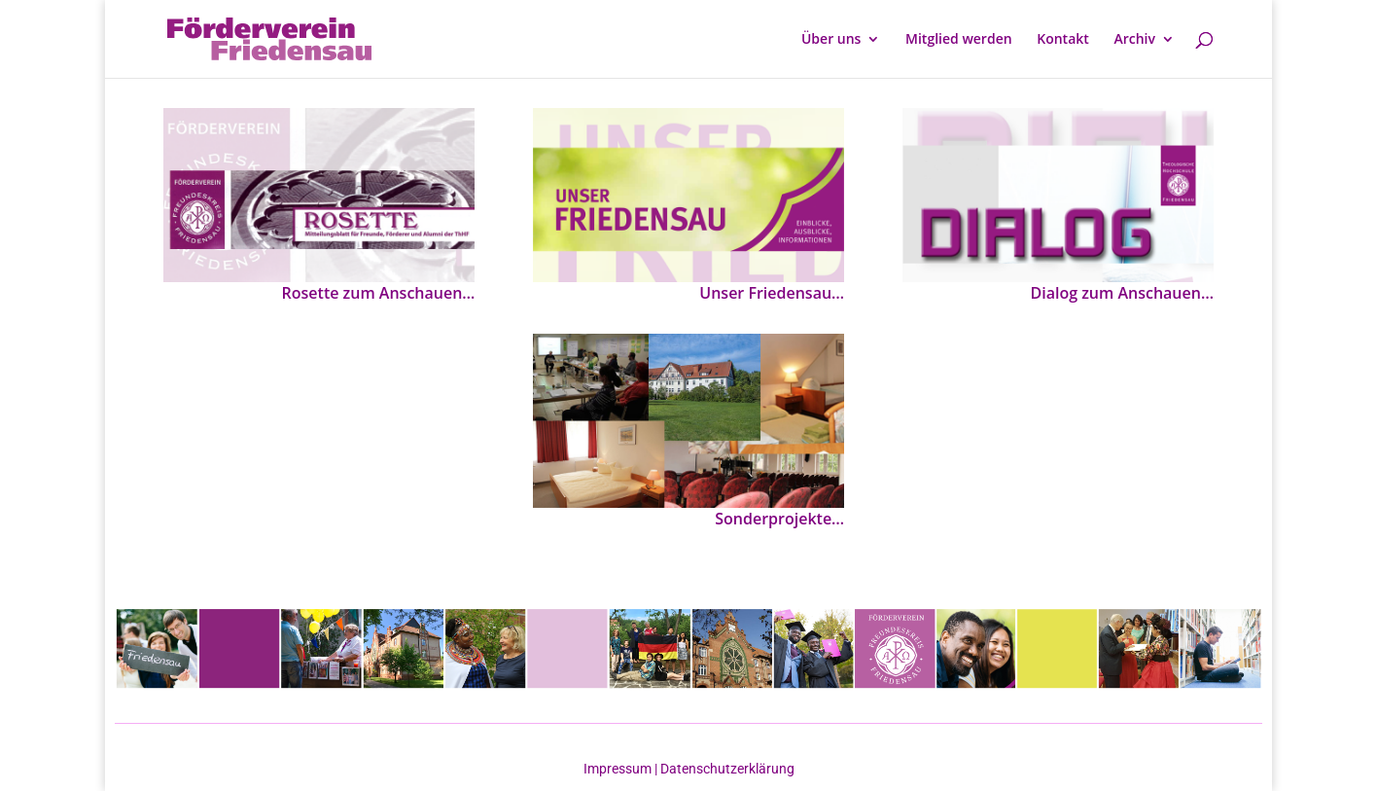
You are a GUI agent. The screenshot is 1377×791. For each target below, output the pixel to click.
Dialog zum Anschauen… (1122, 293)
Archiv (1134, 40)
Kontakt (1063, 40)
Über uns (831, 40)
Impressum (618, 768)
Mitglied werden (958, 40)
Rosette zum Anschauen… (379, 293)
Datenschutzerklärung (725, 768)
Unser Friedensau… (771, 293)
